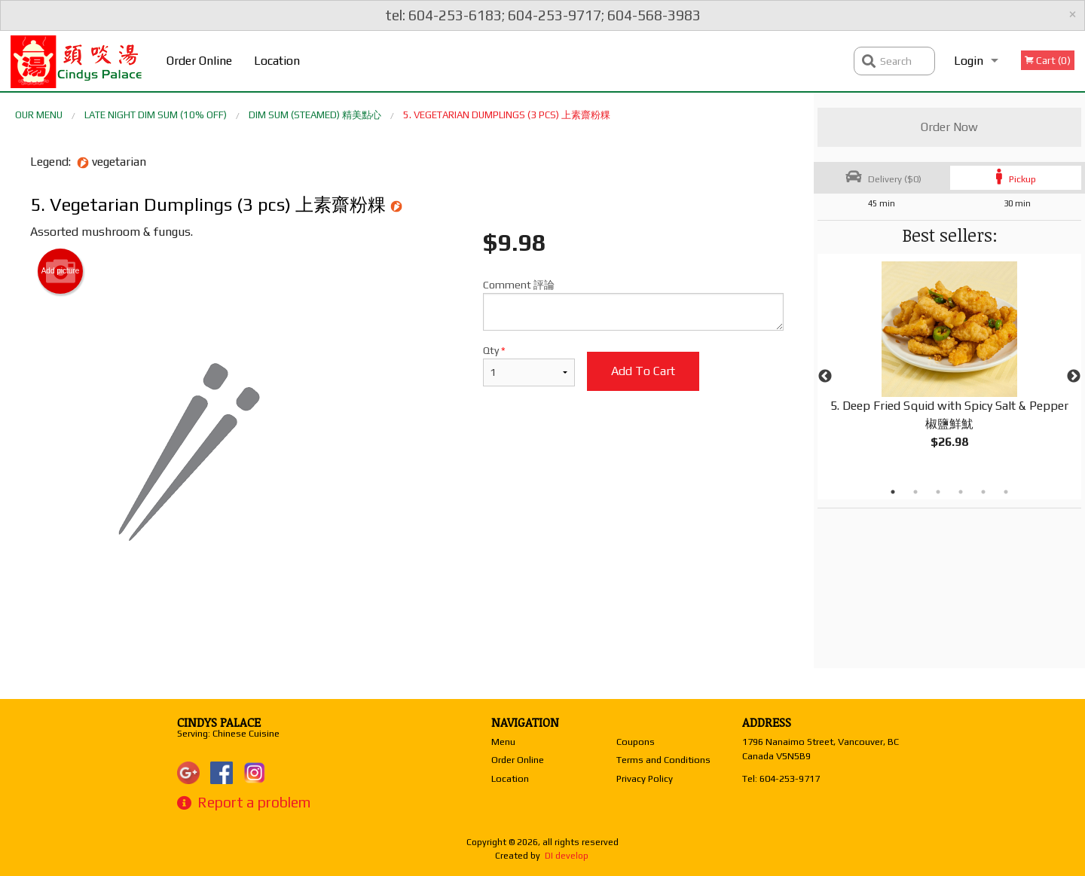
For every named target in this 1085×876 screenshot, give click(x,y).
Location (277, 60)
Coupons (635, 741)
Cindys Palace (219, 722)
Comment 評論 (633, 305)
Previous (825, 376)
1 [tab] (892, 491)
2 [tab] (915, 491)
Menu (503, 741)
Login (968, 60)
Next (1073, 376)
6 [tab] (1005, 491)
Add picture (60, 271)
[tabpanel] (949, 368)
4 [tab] (960, 491)
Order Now (949, 127)
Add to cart (643, 371)
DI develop (566, 855)
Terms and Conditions (663, 759)
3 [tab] (938, 491)
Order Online (199, 60)
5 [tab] (983, 491)
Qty (529, 365)
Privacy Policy (644, 778)
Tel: (781, 778)
